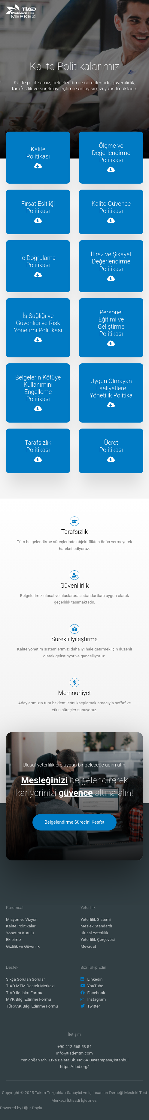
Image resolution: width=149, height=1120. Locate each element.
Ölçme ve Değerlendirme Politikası (111, 153)
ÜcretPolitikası (111, 446)
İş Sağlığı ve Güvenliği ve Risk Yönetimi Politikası (38, 323)
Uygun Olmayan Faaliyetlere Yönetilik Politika (111, 388)
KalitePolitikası (38, 153)
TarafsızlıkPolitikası (38, 446)
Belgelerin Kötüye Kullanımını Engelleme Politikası (38, 388)
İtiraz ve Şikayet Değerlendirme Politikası (111, 261)
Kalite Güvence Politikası (111, 207)
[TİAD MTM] (21, 10)
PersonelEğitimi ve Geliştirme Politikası (111, 323)
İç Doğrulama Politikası (38, 261)
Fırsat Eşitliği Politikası (38, 207)
